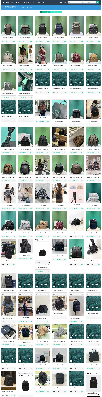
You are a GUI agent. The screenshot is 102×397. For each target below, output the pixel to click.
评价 (38, 2)
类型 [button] (12, 2)
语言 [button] (65, 2)
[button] (14, 41)
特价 (34, 2)
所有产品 (24, 2)
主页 (6, 6)
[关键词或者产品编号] (90, 2)
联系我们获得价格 (6, 41)
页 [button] (61, 2)
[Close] (99, 6)
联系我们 (18, 2)
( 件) (44, 2)
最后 (48, 12)
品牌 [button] (7, 2)
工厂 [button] (29, 2)
